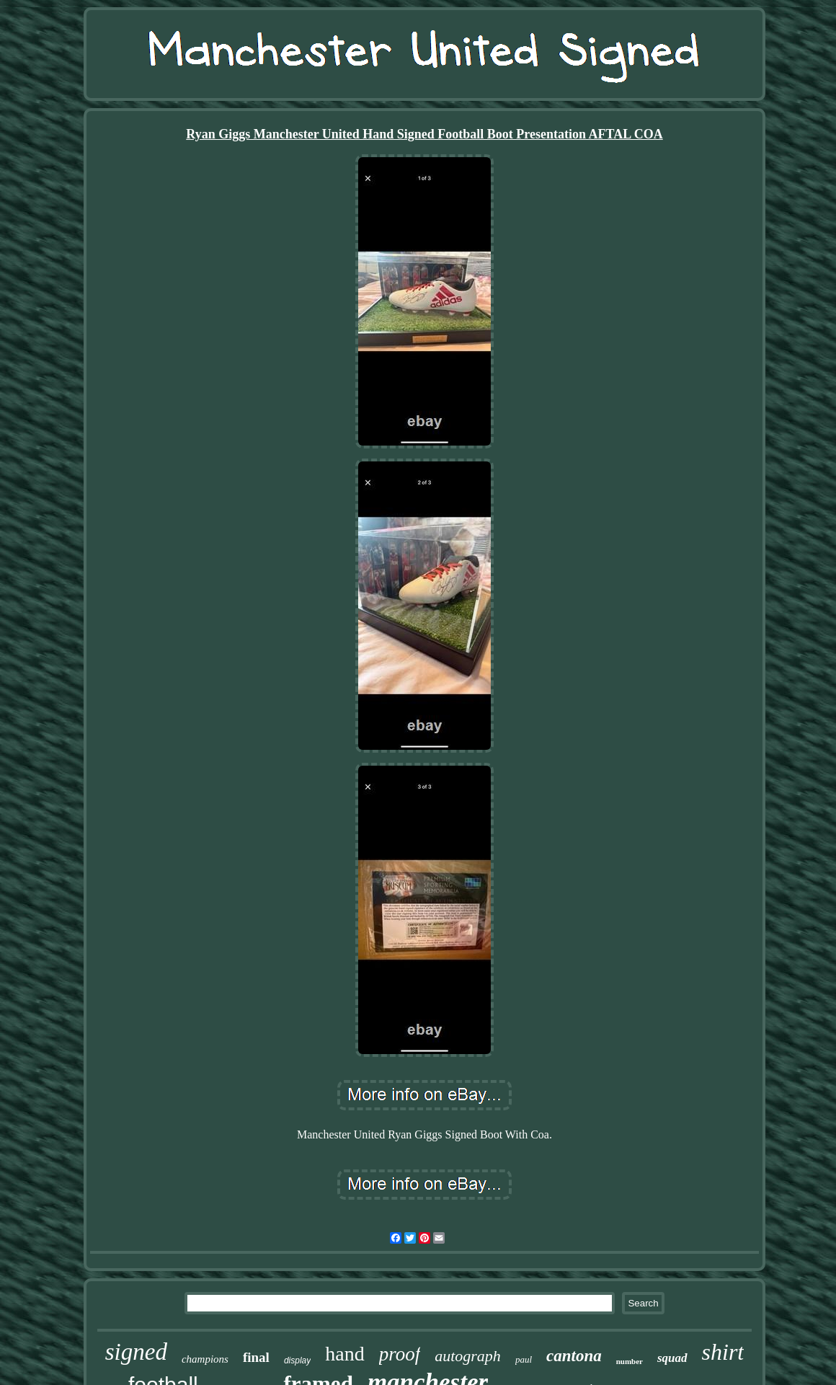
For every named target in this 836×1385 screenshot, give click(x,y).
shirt (723, 1352)
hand (344, 1353)
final (256, 1357)
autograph (468, 1356)
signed (136, 1352)
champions (205, 1359)
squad (672, 1358)
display (297, 1360)
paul (523, 1359)
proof (400, 1354)
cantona (574, 1356)
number (629, 1361)
